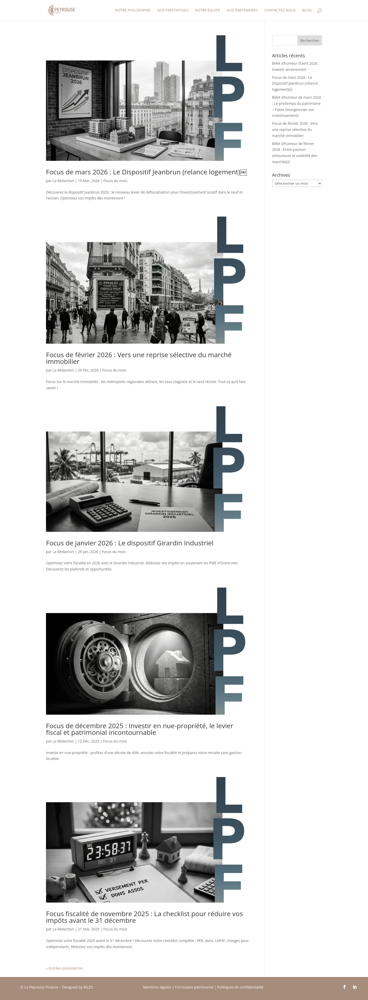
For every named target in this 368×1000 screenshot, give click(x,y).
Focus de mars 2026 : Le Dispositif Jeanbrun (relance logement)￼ (146, 171)
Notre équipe (207, 10)
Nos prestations (173, 10)
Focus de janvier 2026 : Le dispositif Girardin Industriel (129, 542)
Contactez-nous (280, 10)
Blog (307, 10)
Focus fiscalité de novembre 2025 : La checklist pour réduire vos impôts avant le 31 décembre (144, 917)
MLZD (88, 987)
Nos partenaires (242, 10)
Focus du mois (115, 180)
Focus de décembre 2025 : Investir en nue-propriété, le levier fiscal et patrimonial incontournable (139, 729)
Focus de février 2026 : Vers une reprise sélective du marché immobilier (139, 358)
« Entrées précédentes (64, 968)
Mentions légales (157, 987)
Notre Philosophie (133, 10)
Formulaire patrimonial (194, 987)
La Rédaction (63, 180)
